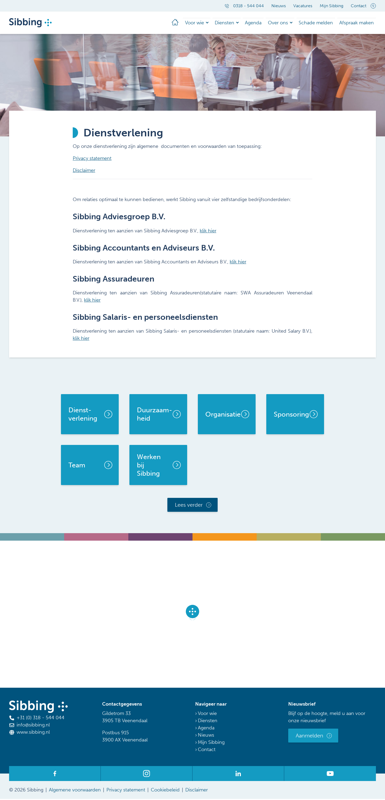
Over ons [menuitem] (287, 23)
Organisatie (223, 415)
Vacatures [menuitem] (302, 5)
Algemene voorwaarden (75, 791)
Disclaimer (84, 171)
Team (76, 466)
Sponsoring (291, 415)
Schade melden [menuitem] (322, 23)
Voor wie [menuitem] (210, 23)
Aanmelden (309, 736)
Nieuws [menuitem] (278, 5)
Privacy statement (92, 159)
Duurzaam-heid (154, 415)
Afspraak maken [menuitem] (358, 23)
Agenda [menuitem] (265, 23)
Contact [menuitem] (358, 5)
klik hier (208, 232)
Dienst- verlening (82, 415)
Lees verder (189, 506)
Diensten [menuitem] (238, 23)
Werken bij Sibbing (149, 466)
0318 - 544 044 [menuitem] (244, 5)
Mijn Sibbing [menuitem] (331, 5)
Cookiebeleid (165, 791)
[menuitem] (191, 23)
